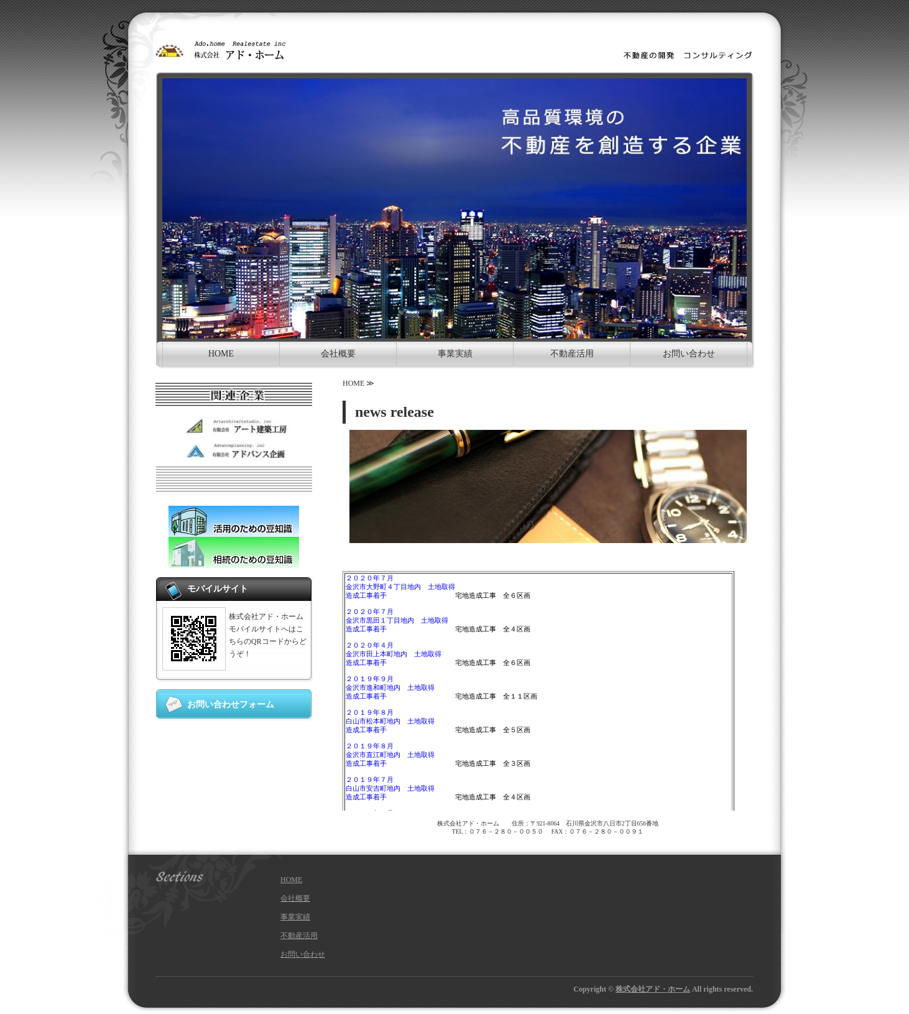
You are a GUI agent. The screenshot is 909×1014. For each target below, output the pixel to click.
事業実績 (455, 353)
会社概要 (338, 353)
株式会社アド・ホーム (653, 989)
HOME (221, 353)
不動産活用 (572, 353)
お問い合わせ (689, 353)
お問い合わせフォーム (230, 704)
